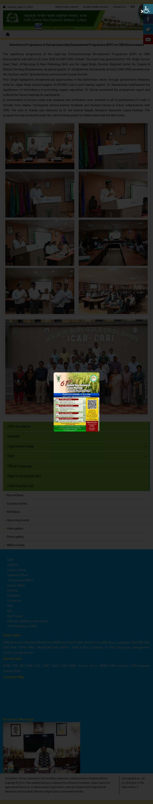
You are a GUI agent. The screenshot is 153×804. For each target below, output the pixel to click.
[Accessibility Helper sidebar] (148, 9)
